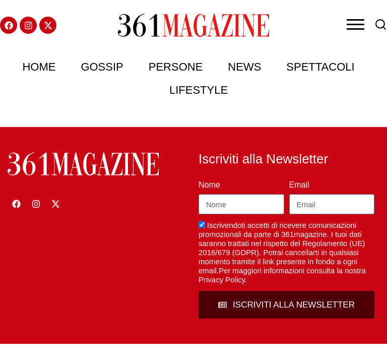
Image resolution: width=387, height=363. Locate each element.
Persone (176, 66)
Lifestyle (198, 90)
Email (299, 184)
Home (38, 66)
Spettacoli (320, 66)
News (244, 66)
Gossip (102, 66)
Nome (209, 184)
